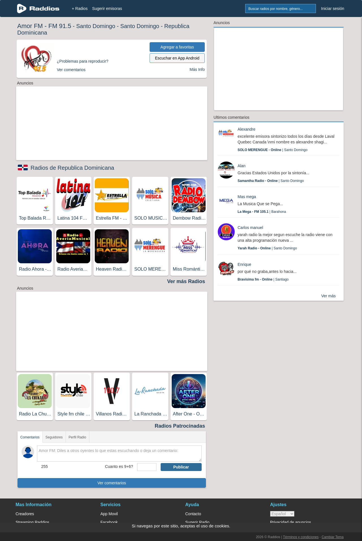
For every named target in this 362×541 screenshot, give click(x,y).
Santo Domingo (95, 26)
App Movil (109, 514)
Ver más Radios (186, 281)
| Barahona (262, 212)
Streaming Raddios (32, 522)
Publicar (181, 467)
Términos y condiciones (300, 537)
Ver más (328, 296)
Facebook (109, 522)
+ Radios (80, 8)
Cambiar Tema (333, 537)
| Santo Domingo (272, 150)
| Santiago (263, 279)
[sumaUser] (146, 467)
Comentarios (30, 437)
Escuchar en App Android (177, 58)
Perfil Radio (77, 437)
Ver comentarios (111, 483)
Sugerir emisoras (107, 8)
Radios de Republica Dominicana (72, 168)
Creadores (25, 514)
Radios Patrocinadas (180, 426)
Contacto (193, 514)
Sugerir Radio (197, 522)
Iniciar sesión (332, 8)
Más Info (197, 69)
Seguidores (54, 437)
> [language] (282, 514)
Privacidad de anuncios (290, 522)
